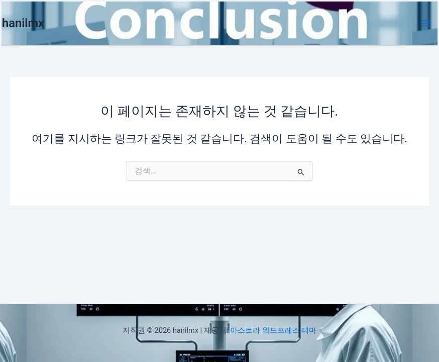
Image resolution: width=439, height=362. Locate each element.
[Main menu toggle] (426, 23)
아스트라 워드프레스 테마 (273, 330)
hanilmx (23, 23)
